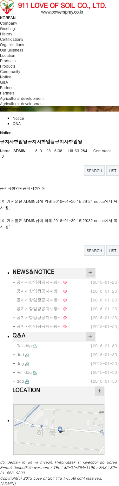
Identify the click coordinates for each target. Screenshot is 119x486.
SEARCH (94, 170)
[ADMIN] (8, 483)
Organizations (12, 44)
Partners (7, 92)
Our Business (11, 49)
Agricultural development (22, 103)
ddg (20, 363)
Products (8, 66)
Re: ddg (24, 346)
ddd (20, 354)
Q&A (4, 82)
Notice (5, 76)
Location (7, 55)
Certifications (11, 39)
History (6, 33)
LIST (112, 170)
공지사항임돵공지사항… (39, 282)
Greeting (7, 28)
